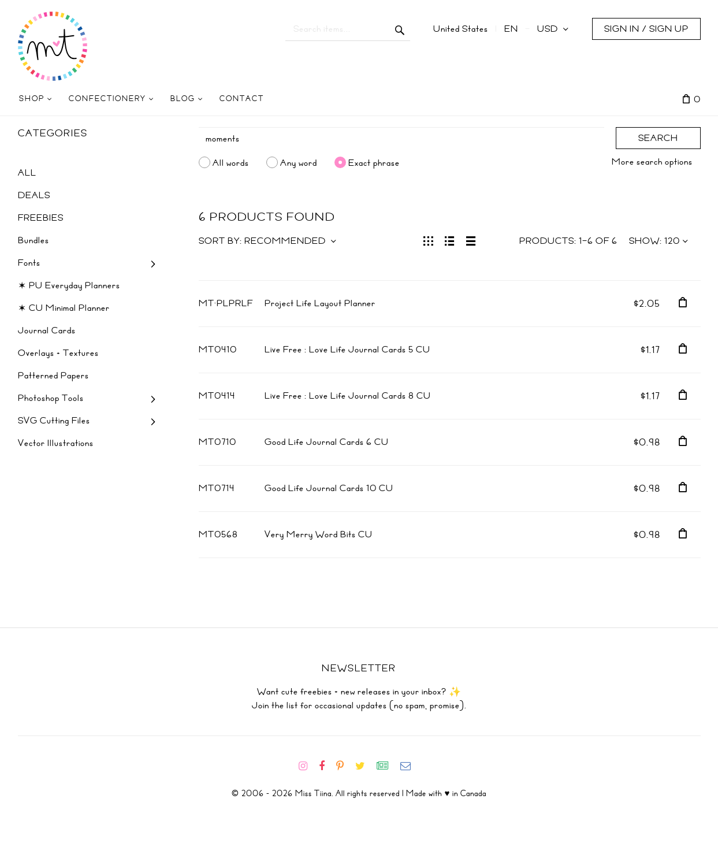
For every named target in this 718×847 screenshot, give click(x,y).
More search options (652, 162)
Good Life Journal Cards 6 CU (327, 442)
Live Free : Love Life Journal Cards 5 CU (347, 349)
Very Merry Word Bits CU (319, 534)
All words (231, 162)
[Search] (401, 138)
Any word (298, 162)
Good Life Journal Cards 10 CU (329, 488)
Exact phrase (374, 162)
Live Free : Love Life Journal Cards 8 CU (348, 396)
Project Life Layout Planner (320, 303)
